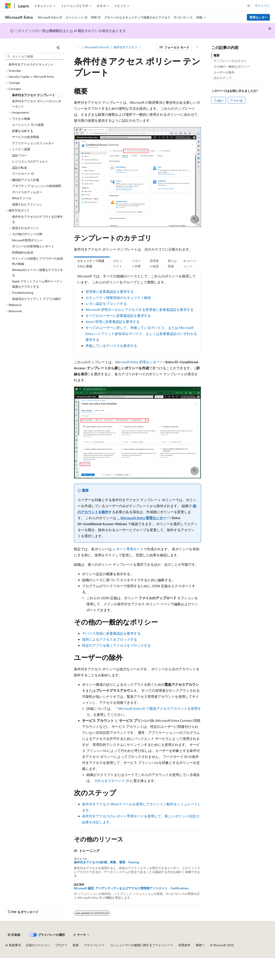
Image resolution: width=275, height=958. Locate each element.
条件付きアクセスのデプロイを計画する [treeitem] (37, 219)
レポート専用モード (128, 549)
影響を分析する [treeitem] (22, 131)
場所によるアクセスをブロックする (109, 639)
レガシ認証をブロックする (106, 303)
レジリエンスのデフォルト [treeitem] (30, 161)
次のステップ (223, 78)
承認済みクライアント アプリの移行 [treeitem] (36, 299)
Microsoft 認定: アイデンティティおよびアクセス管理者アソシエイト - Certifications (131, 888)
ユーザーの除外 (224, 72)
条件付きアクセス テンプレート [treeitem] (33, 95)
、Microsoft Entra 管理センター (141, 517)
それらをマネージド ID (111, 780)
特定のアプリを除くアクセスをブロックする (116, 645)
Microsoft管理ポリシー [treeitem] (27, 240)
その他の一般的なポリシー (232, 66)
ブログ (59, 945)
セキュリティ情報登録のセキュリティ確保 (118, 297)
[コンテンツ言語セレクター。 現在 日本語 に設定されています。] (14, 934)
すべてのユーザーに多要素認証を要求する (118, 315)
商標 (199, 945)
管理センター (258, 17)
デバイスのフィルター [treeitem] (27, 192)
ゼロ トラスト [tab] (118, 263)
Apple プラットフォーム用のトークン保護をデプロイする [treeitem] (37, 284)
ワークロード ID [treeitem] (23, 174)
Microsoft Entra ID (97, 47)
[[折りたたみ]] (58, 47)
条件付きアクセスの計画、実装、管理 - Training (106, 862)
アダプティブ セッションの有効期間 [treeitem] (36, 186)
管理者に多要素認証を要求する (110, 291)
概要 (217, 55)
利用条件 (185, 945)
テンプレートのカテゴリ (230, 61)
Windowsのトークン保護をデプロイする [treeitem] (37, 272)
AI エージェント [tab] (189, 263)
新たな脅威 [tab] (172, 263)
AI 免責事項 (13, 945)
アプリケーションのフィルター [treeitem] (33, 143)
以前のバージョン (38, 945)
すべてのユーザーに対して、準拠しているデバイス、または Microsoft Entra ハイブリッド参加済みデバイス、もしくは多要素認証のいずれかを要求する (141, 333)
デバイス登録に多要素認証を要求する (111, 633)
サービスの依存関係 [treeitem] (25, 137)
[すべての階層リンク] (77, 47)
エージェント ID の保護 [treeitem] (28, 125)
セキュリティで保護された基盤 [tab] (90, 263)
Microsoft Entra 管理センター (137, 362)
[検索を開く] (248, 6)
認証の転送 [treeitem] (19, 168)
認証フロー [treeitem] (19, 155)
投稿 (76, 945)
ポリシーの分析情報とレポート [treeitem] (33, 246)
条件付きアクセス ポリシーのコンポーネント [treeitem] (36, 103)
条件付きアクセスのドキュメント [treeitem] (31, 64)
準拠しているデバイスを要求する (111, 345)
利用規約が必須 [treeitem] (22, 252)
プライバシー (93, 945)
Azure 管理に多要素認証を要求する (113, 321)
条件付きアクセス (125, 47)
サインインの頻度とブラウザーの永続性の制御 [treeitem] (37, 261)
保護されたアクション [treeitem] (27, 204)
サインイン (262, 5)
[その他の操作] (197, 47)
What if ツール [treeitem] (21, 198)
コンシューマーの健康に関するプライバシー (140, 945)
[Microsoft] (8, 6)
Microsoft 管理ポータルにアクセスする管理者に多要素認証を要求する (140, 309)
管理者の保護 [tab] (154, 263)
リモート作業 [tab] (136, 263)
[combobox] (34, 56)
